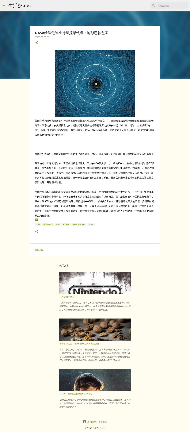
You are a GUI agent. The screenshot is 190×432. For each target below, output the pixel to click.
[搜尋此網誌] (172, 5)
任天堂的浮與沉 (66, 297)
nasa (91, 225)
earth (66, 225)
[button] (36, 43)
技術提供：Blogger (95, 421)
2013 (38, 225)
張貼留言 (39, 249)
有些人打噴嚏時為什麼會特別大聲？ (76, 394)
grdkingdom (79, 225)
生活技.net (19, 5)
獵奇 (58, 224)
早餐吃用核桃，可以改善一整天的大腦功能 (79, 343)
